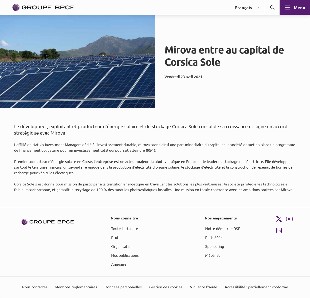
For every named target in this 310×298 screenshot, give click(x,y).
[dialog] (155, 149)
